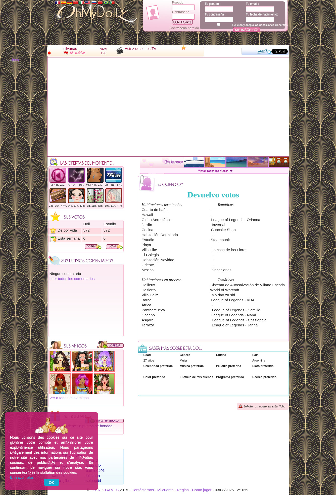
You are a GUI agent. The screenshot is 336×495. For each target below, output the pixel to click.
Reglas (183, 490)
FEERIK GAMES (104, 490)
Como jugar (202, 490)
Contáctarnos (142, 490)
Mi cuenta (165, 490)
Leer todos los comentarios (72, 278)
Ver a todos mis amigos (69, 398)
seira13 (92, 460)
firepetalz (93, 465)
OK (51, 482)
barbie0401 (95, 470)
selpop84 (93, 480)
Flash (14, 60)
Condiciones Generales (273, 24)
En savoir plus (22, 477)
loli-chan (93, 475)
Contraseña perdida (184, 28)
